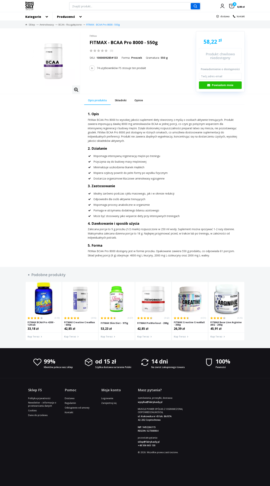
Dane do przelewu (38, 415)
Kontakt (69, 412)
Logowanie (107, 398)
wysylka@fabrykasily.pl (150, 402)
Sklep (32, 24)
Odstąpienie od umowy (77, 407)
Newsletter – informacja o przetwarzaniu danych (42, 404)
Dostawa (69, 398)
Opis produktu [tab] (97, 100)
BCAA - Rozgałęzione (70, 24)
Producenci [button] (66, 16)
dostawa (225, 16)
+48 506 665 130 (146, 445)
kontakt (241, 16)
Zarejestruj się (109, 403)
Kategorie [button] (33, 16)
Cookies (32, 410)
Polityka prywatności (39, 398)
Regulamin (70, 403)
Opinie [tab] (138, 100)
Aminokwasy (47, 24)
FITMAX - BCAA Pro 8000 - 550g (103, 24)
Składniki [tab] (121, 100)
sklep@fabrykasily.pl (149, 441)
